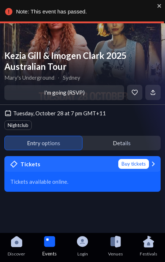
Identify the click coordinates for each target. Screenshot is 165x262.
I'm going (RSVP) (64, 92)
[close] (159, 6)
